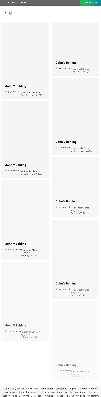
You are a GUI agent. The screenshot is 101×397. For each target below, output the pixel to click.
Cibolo (40, 392)
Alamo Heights (48, 388)
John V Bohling (15, 86)
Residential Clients (29, 92)
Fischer (93, 392)
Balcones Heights (67, 388)
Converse (50, 392)
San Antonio (32, 388)
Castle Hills (16, 392)
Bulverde (83, 388)
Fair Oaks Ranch (78, 392)
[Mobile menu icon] (92, 13)
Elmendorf (62, 392)
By (24, 95)
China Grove (29, 392)
